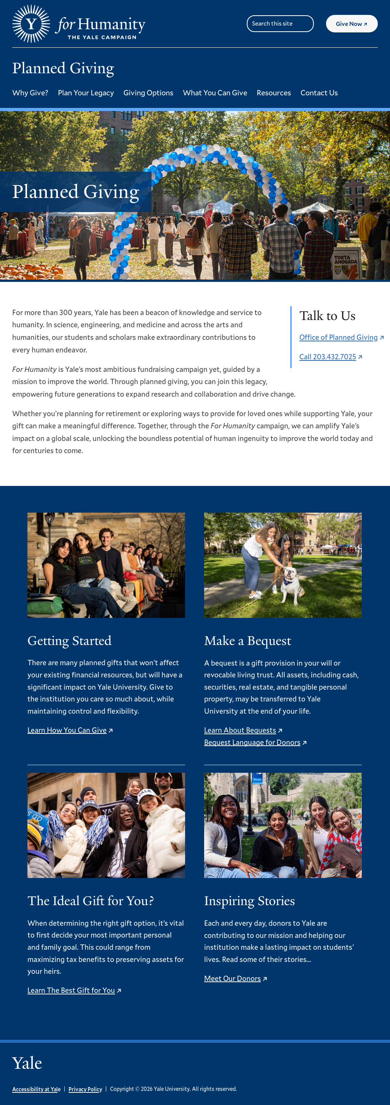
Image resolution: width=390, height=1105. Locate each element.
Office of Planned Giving (338, 337)
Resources (274, 92)
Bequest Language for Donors (252, 742)
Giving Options (148, 92)
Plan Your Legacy (86, 92)
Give (357, 26)
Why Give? (30, 92)
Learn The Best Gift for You (71, 990)
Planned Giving (63, 68)
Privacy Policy (85, 1089)
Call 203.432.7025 (327, 356)
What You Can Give (215, 92)
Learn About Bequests (240, 730)
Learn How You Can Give (67, 730)
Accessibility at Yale (36, 1089)
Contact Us (319, 92)
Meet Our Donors (232, 978)
